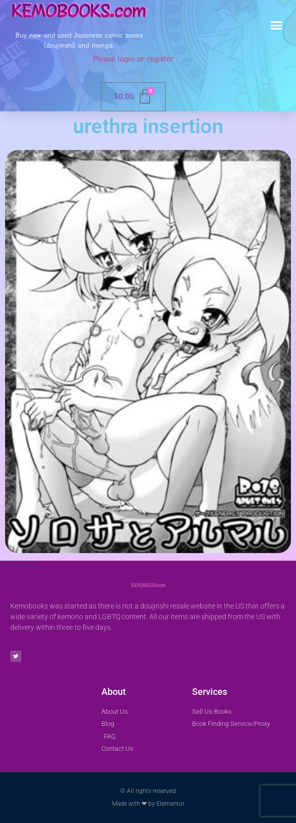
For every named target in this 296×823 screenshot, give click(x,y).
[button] (276, 25)
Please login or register (133, 59)
